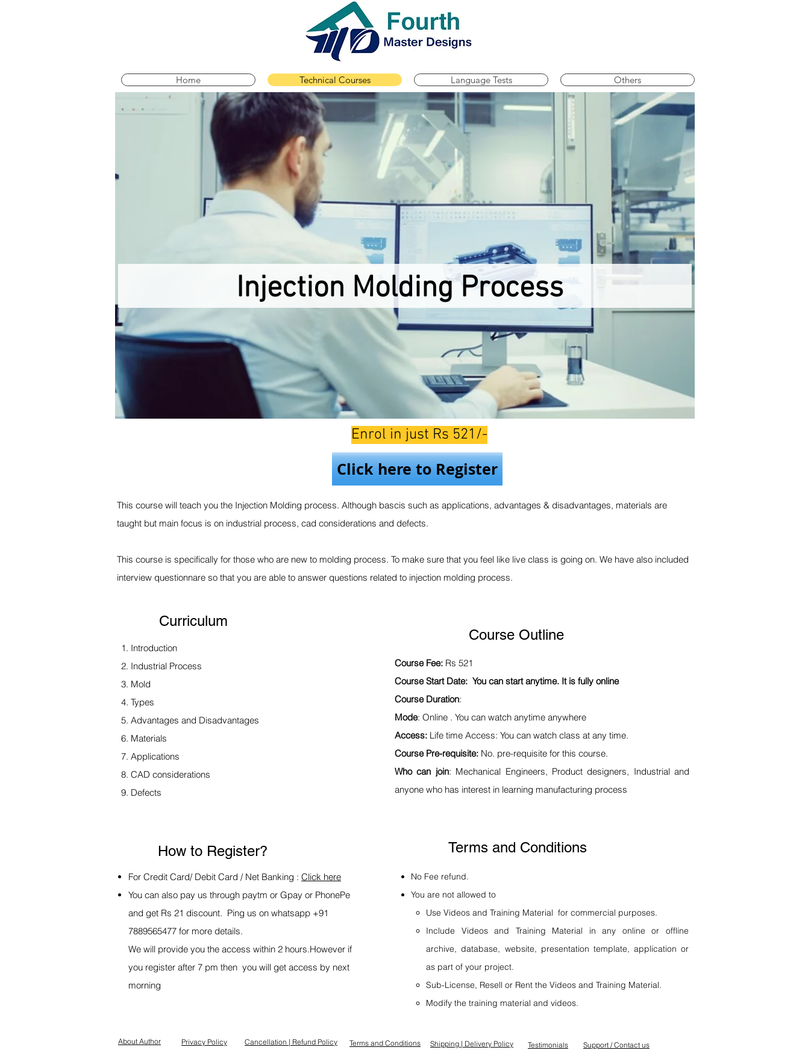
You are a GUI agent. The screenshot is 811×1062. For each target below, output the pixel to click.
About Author (139, 1041)
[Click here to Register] (417, 469)
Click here (321, 876)
